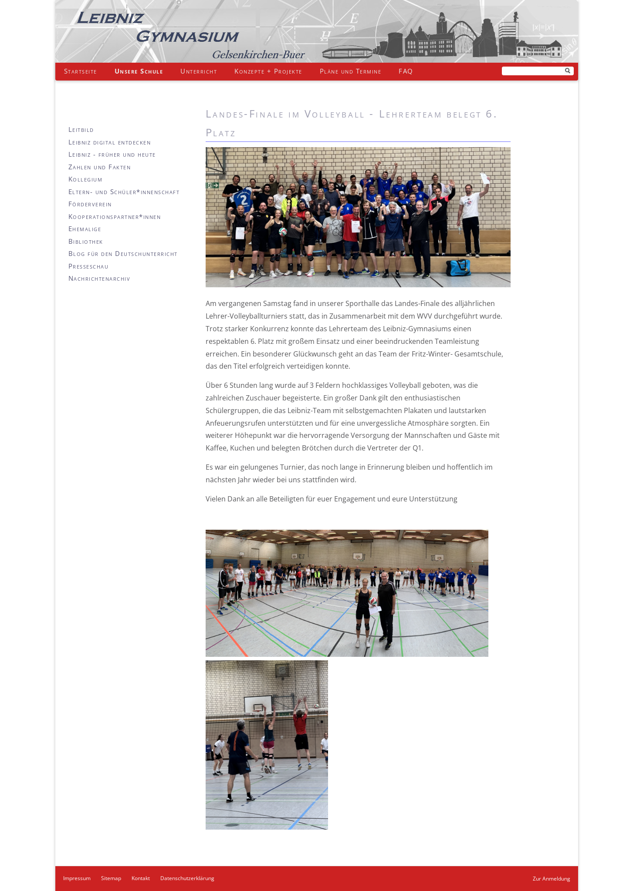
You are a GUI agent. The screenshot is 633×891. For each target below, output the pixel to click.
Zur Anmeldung (551, 878)
